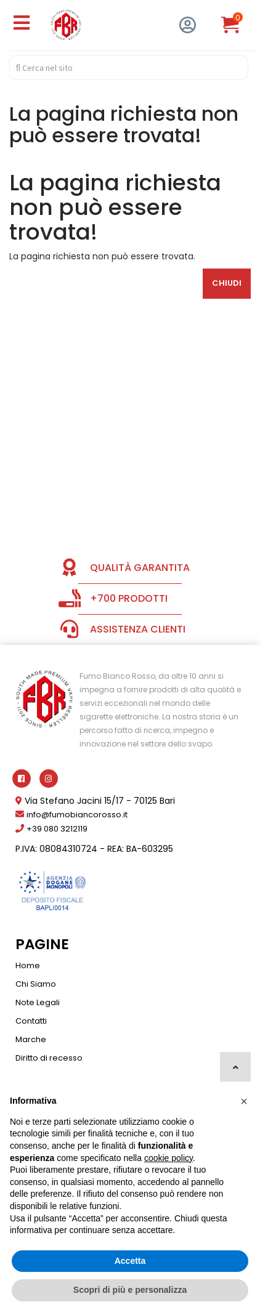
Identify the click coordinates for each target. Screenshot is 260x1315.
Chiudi (227, 283)
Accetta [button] (130, 1261)
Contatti (31, 1021)
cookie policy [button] (168, 1158)
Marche (30, 1039)
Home (27, 965)
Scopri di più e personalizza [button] (130, 1290)
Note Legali (37, 1002)
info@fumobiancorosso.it (77, 814)
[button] (244, 1101)
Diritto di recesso (49, 1058)
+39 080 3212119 (56, 829)
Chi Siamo (35, 984)
